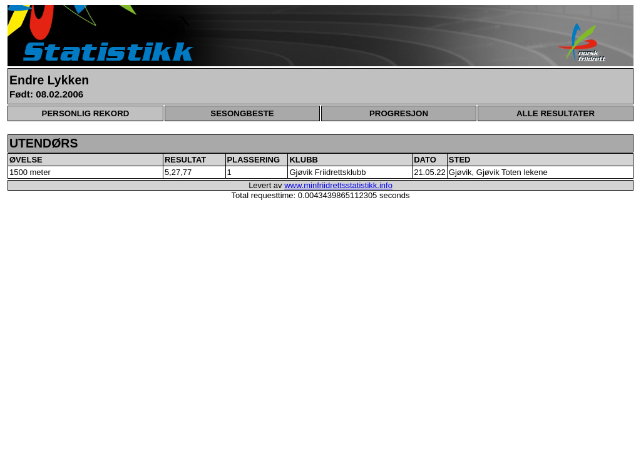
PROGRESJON (398, 113)
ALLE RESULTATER (555, 113)
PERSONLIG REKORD (86, 113)
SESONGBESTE (242, 113)
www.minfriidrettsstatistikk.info (338, 185)
